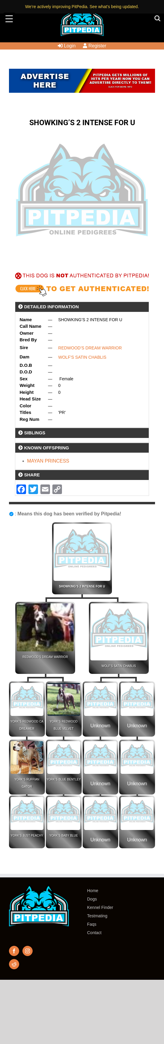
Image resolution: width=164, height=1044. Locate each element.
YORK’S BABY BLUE (63, 835)
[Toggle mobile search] (157, 18)
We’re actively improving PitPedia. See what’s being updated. (82, 6)
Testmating (97, 915)
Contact (94, 932)
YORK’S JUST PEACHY (27, 835)
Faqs (91, 924)
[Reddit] (14, 964)
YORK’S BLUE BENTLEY (63, 779)
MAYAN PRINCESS (48, 460)
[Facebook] (14, 951)
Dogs (92, 899)
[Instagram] (27, 951)
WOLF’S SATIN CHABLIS (82, 357)
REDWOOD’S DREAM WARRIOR (90, 347)
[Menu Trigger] (9, 19)
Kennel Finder (100, 907)
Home (92, 890)
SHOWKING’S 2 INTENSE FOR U (82, 586)
